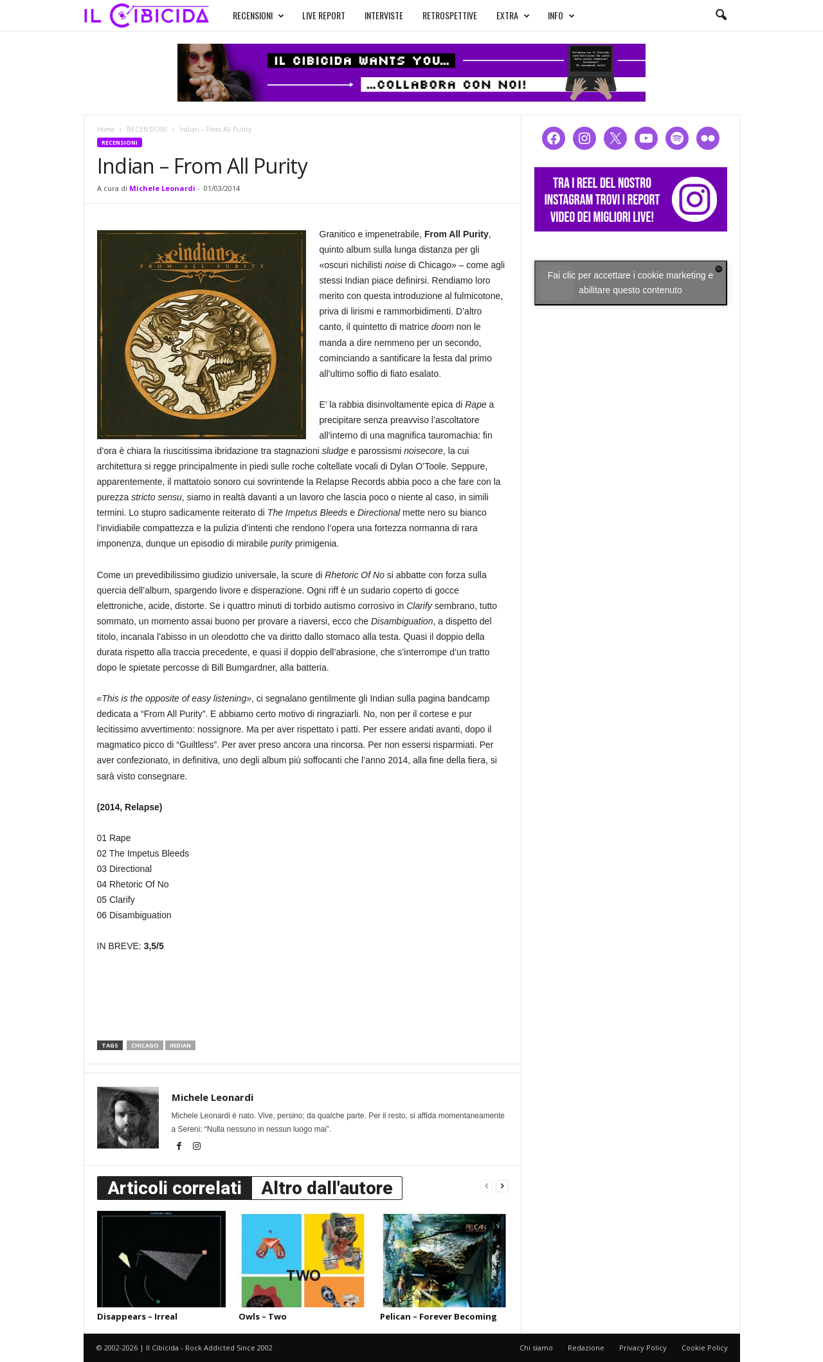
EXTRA (513, 15)
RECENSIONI (258, 15)
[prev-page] (486, 1185)
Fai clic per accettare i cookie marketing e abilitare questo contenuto (631, 282)
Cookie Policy (705, 1347)
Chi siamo (536, 1347)
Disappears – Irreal (137, 1316)
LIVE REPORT (323, 15)
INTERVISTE (384, 15)
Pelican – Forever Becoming (438, 1316)
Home (105, 129)
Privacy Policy (643, 1347)
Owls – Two (263, 1316)
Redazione (586, 1347)
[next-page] (502, 1185)
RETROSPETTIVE (449, 15)
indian (180, 1045)
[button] (721, 15)
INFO (561, 15)
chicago (145, 1045)
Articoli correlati (174, 1188)
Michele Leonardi (162, 188)
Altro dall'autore (327, 1188)
